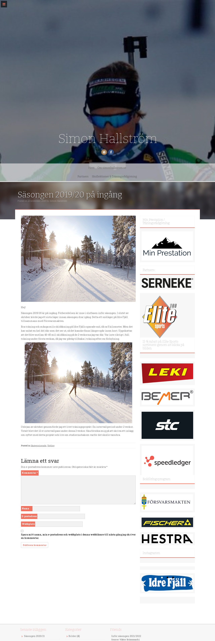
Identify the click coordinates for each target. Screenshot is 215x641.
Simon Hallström (107, 138)
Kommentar (30, 472)
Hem (60, 176)
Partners (103, 176)
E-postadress (29, 516)
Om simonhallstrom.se (80, 176)
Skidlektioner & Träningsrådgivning (135, 176)
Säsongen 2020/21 (34, 636)
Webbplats (28, 524)
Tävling (50, 445)
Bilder (72, 636)
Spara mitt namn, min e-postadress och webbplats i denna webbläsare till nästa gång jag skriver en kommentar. (78, 536)
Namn (25, 508)
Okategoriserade (38, 445)
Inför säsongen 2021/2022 (126, 636)
